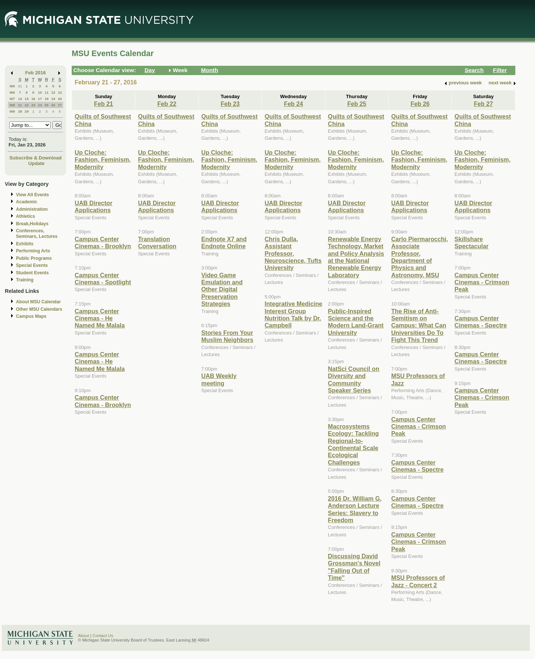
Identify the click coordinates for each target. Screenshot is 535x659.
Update (36, 163)
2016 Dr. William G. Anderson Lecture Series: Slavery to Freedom (355, 509)
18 (47, 99)
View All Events (32, 194)
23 (33, 105)
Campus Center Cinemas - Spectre (417, 466)
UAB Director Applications (93, 206)
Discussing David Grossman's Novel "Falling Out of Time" (354, 567)
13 (60, 92)
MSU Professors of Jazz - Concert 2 (418, 581)
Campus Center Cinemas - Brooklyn (103, 242)
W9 (12, 111)
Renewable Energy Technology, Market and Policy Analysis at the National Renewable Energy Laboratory (356, 257)
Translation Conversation (157, 242)
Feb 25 (356, 103)
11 (47, 92)
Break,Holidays (32, 223)
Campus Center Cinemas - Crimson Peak (418, 426)
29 (27, 111)
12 (53, 92)
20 (60, 99)
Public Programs (34, 258)
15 (27, 99)
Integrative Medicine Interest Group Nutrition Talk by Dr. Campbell (293, 314)
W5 (12, 86)
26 (53, 105)
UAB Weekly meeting (219, 379)
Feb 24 (293, 103)
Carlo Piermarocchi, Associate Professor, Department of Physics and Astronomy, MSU (419, 257)
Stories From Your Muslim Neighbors (227, 336)
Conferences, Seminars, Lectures (37, 233)
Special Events (32, 265)
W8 (12, 105)
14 (20, 99)
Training (24, 279)
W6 (12, 92)
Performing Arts (33, 250)
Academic (26, 201)
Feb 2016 (35, 72)
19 (53, 99)
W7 (12, 99)
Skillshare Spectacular (471, 242)
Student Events (32, 272)
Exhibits (24, 243)
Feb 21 (103, 103)
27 (60, 105)
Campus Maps (31, 316)
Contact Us (103, 635)
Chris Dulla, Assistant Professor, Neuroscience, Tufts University (293, 253)
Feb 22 (166, 103)
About (83, 635)
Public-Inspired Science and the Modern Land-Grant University (356, 322)
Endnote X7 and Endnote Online (224, 242)
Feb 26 (420, 103)
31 (20, 86)
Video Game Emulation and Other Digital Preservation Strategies (222, 289)
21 (20, 105)
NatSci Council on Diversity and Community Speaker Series (353, 379)
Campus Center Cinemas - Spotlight (103, 278)
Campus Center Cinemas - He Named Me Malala (100, 318)
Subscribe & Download (35, 158)
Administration (32, 209)
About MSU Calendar (38, 301)
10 (40, 92)
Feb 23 (230, 103)
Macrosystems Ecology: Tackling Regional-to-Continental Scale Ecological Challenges (353, 444)
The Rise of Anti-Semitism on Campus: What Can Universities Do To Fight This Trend (418, 325)
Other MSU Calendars (39, 309)
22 (27, 105)
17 (40, 99)
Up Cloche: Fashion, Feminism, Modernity (103, 159)
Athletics (25, 216)
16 (33, 99)
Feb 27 (483, 103)
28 (20, 111)
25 (47, 105)
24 (40, 105)
